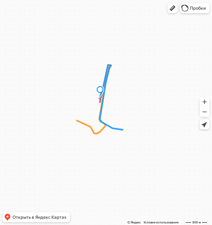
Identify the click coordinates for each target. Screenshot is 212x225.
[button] (172, 8)
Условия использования (161, 222)
